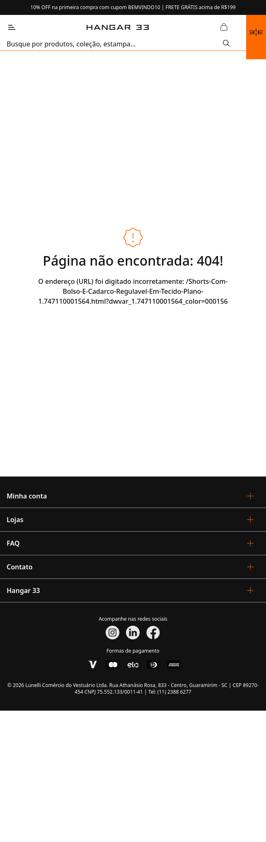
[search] (115, 44)
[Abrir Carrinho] (224, 27)
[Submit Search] (226, 44)
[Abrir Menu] (12, 27)
